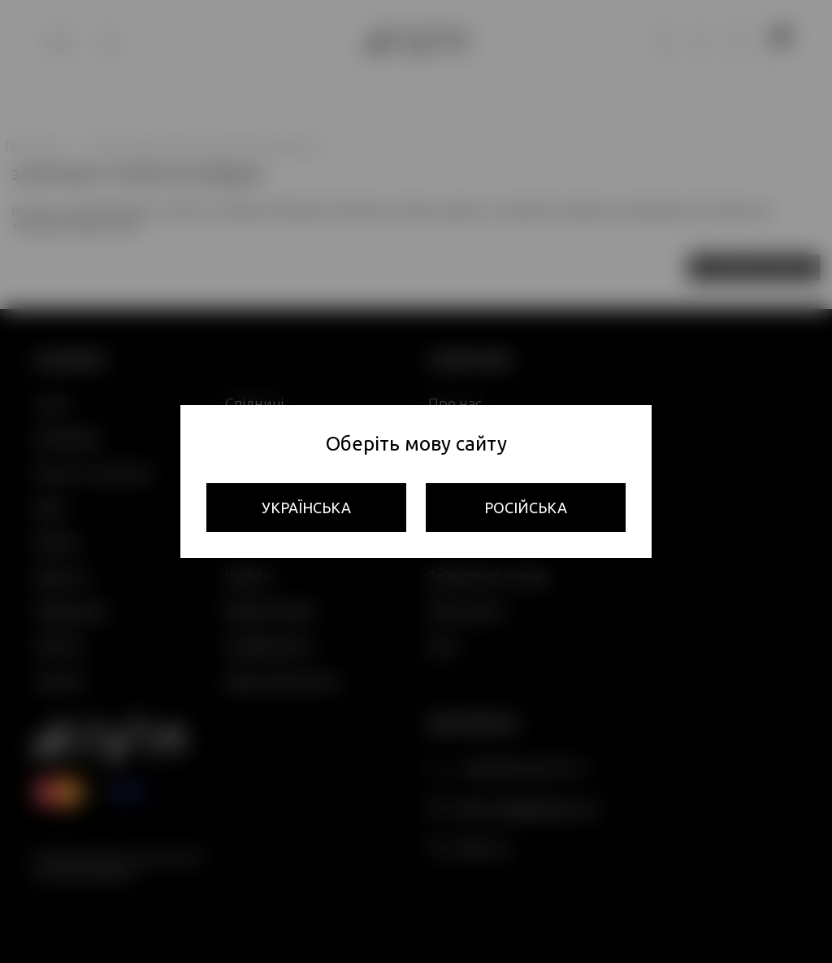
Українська (306, 507)
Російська (525, 507)
